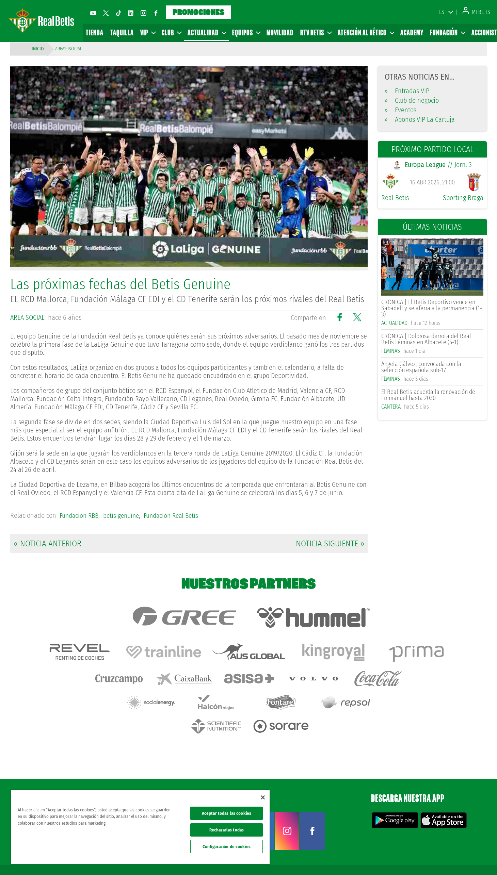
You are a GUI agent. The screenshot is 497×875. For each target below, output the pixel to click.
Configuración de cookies (227, 846)
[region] (140, 827)
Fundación (447, 32)
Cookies (426, 858)
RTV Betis (315, 32)
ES (441, 12)
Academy (411, 32)
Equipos (246, 32)
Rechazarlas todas (226, 829)
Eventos (400, 110)
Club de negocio (412, 100)
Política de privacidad (397, 858)
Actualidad (207, 32)
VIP (147, 32)
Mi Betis (476, 12)
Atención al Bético (366, 32)
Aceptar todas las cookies (226, 813)
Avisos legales (363, 858)
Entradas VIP (407, 91)
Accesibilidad (448, 858)
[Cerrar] (263, 797)
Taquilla (122, 32)
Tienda (94, 32)
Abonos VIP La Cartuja (420, 119)
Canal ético (472, 858)
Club (171, 32)
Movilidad (280, 32)
